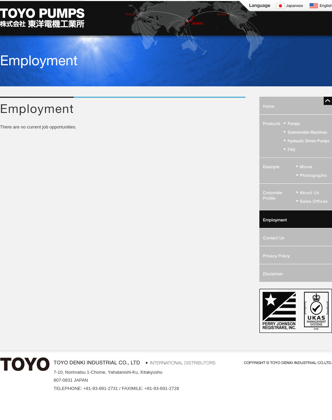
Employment (295, 219)
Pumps (295, 123)
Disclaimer (295, 273)
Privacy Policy (295, 255)
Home (295, 106)
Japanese (289, 5)
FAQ (295, 149)
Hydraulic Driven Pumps (295, 140)
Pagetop (328, 101)
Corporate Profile (295, 193)
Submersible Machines (295, 131)
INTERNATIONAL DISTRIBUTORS (179, 361)
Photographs (295, 175)
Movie (295, 166)
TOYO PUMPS (42, 18)
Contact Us (295, 237)
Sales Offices (295, 201)
